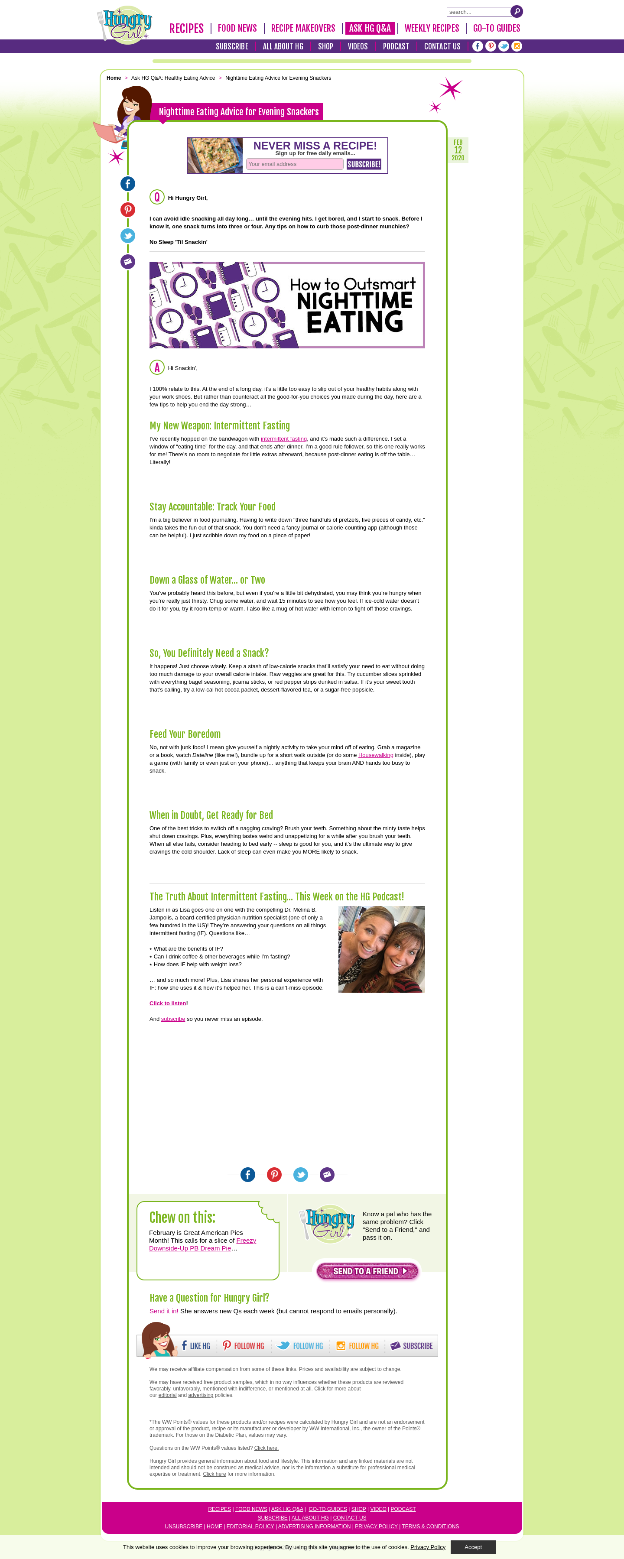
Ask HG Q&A (370, 28)
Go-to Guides (328, 1509)
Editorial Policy (250, 1526)
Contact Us (442, 46)
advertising (200, 1395)
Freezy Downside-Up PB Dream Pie (202, 1244)
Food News (237, 28)
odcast (405, 1509)
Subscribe (232, 46)
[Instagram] (516, 46)
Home (214, 1526)
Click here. (266, 1448)
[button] (367, 1273)
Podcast (396, 46)
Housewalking (375, 755)
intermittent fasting (284, 438)
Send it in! (164, 1311)
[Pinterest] (490, 46)
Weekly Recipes (432, 28)
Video (378, 1509)
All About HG (283, 46)
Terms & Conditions (430, 1526)
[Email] (127, 261)
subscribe (173, 1019)
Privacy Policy (376, 1526)
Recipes (186, 28)
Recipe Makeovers (303, 28)
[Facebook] (477, 46)
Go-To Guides (496, 28)
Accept (473, 1547)
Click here (214, 1474)
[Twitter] (503, 46)
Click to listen (168, 1003)
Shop (325, 46)
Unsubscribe (184, 1526)
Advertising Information (314, 1526)
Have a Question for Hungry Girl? (210, 1298)
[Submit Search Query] (516, 11)
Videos (358, 46)
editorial (168, 1395)
